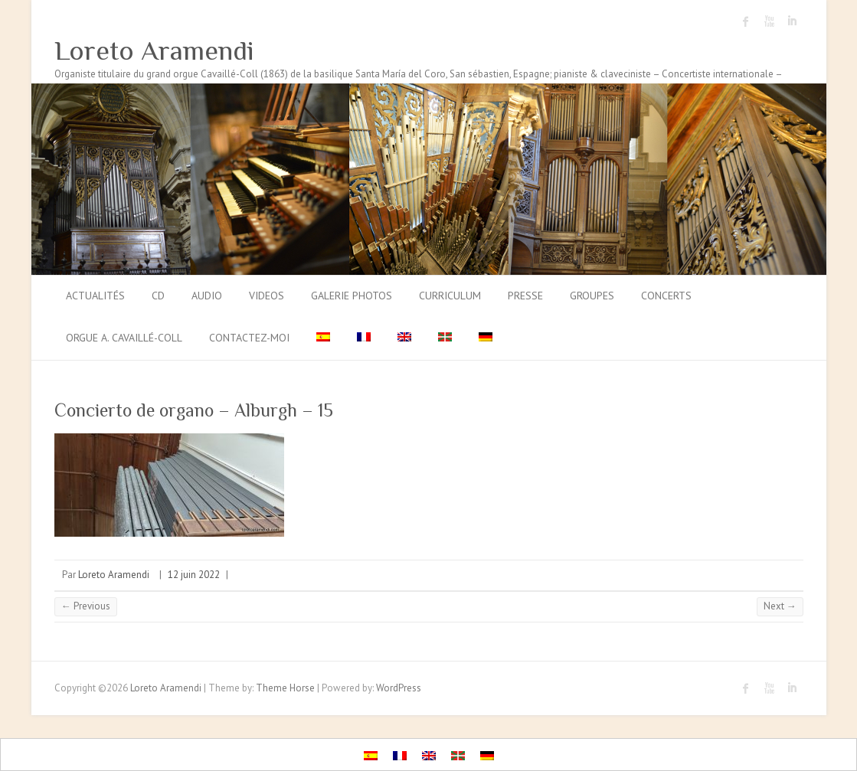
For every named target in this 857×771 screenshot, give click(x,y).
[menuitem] (323, 339)
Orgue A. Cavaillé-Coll (124, 338)
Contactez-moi (249, 338)
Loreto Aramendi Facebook (745, 21)
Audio (206, 295)
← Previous (85, 606)
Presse (525, 295)
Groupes (592, 295)
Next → (780, 606)
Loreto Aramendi (154, 50)
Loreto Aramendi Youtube (768, 21)
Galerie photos (351, 295)
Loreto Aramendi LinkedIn (791, 21)
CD (158, 295)
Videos (266, 295)
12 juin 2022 (194, 574)
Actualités (95, 295)
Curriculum (450, 295)
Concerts (666, 295)
